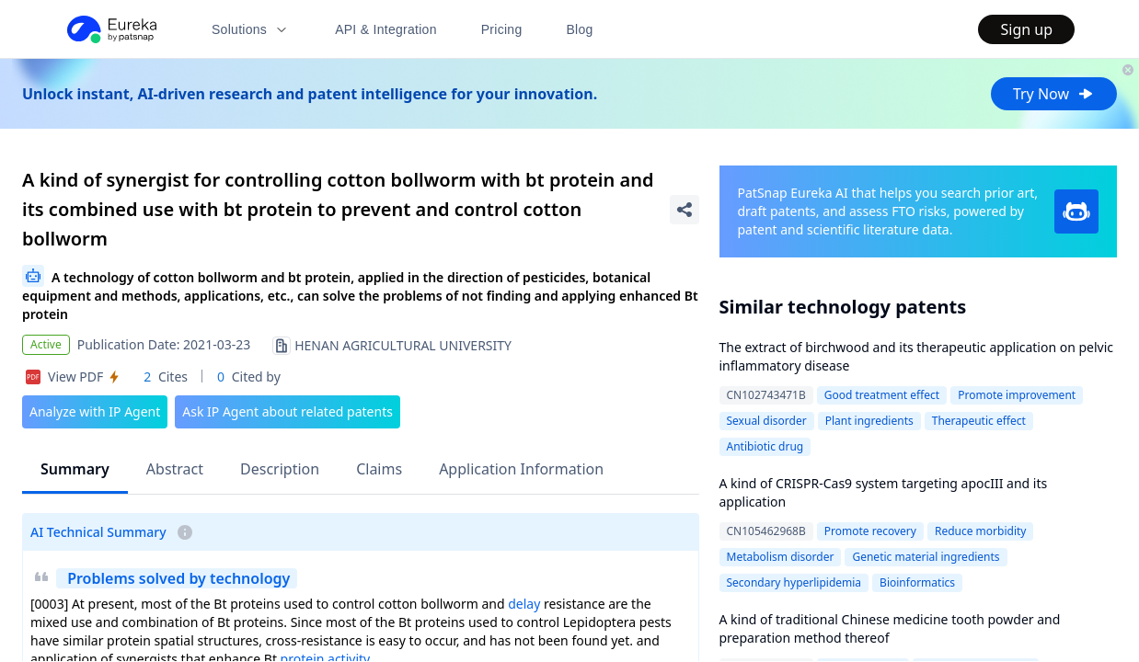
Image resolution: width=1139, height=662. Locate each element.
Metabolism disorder (780, 557)
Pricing (502, 29)
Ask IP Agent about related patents (287, 411)
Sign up (1026, 29)
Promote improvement (1017, 395)
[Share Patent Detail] (684, 209)
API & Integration (386, 29)
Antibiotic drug (765, 446)
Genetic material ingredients (925, 557)
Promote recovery (870, 531)
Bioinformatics (917, 582)
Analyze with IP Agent (94, 411)
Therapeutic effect (979, 420)
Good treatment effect (881, 395)
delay (524, 603)
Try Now (1054, 94)
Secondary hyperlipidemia (794, 582)
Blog (580, 29)
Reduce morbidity (981, 531)
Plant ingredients (869, 420)
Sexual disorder (767, 420)
